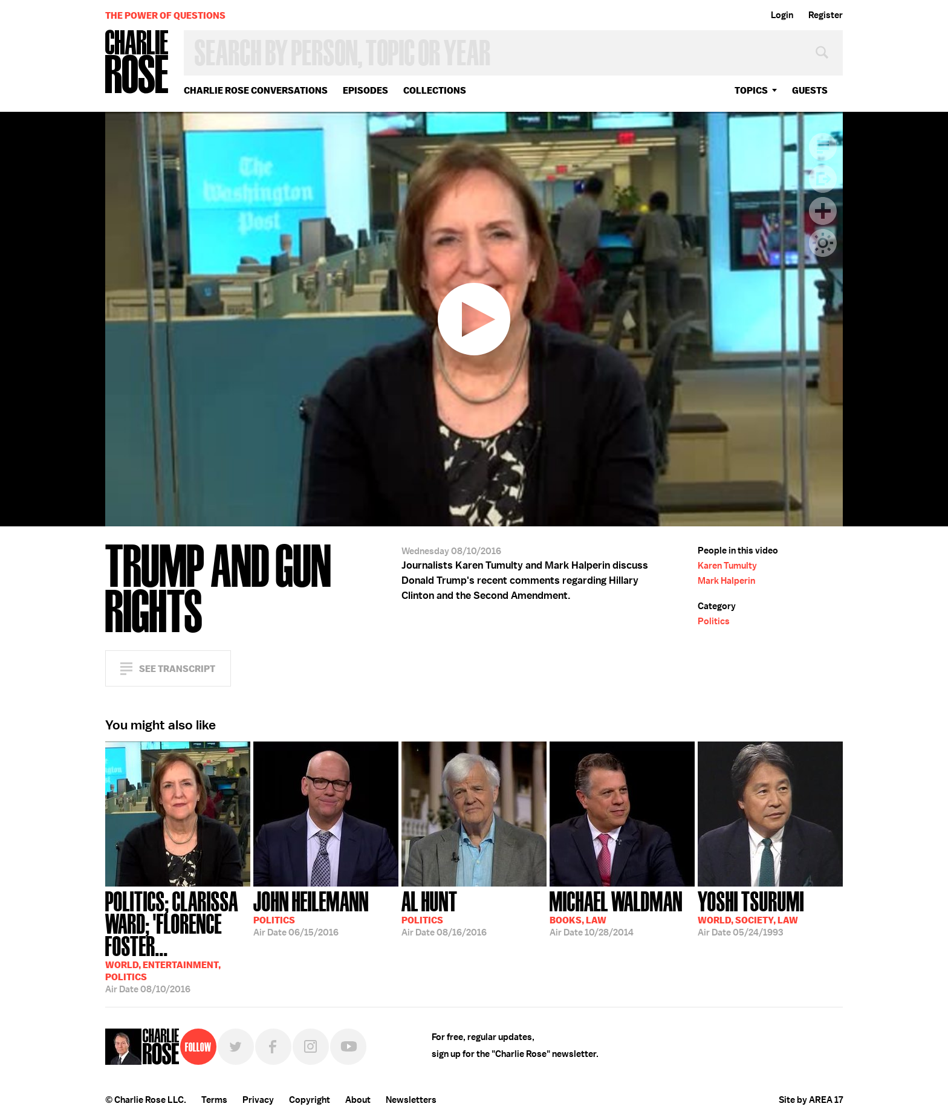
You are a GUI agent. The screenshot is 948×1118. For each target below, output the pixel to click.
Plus (823, 211)
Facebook (273, 1047)
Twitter (236, 1047)
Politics (714, 621)
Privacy (258, 1100)
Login (782, 15)
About (358, 1100)
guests (810, 90)
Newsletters (411, 1100)
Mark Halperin (726, 581)
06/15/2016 (311, 913)
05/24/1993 (751, 913)
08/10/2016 (177, 941)
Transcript (823, 147)
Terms (214, 1100)
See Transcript (177, 668)
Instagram (311, 1047)
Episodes (365, 90)
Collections (434, 90)
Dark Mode (823, 243)
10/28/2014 (616, 913)
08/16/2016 (444, 913)
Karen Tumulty (727, 566)
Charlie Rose (137, 62)
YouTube (348, 1047)
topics (751, 90)
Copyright (309, 1100)
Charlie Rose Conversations (256, 90)
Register (825, 15)
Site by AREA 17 (811, 1100)
